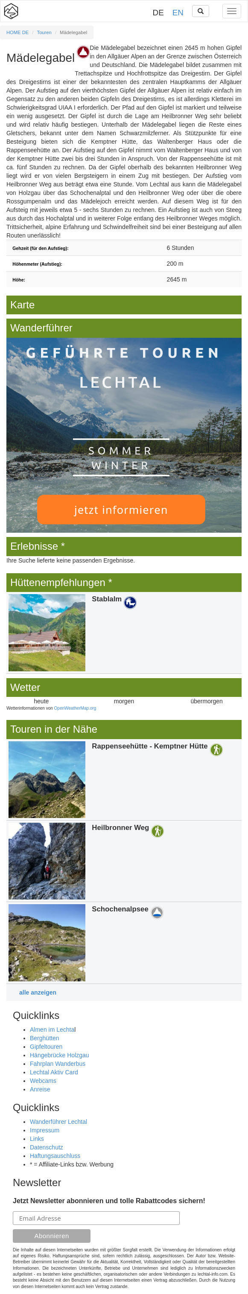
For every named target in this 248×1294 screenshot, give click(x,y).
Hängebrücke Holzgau (59, 1055)
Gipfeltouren (46, 1046)
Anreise (40, 1089)
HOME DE (17, 32)
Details (124, 632)
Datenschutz (46, 1147)
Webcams (43, 1080)
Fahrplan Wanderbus (57, 1063)
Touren (44, 32)
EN (178, 12)
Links (37, 1138)
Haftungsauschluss (55, 1155)
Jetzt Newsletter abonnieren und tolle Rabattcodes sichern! (109, 1200)
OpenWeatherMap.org (75, 708)
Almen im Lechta (52, 1029)
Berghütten (44, 1038)
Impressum (44, 1130)
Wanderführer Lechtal (58, 1121)
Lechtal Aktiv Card (54, 1072)
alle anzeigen (37, 992)
